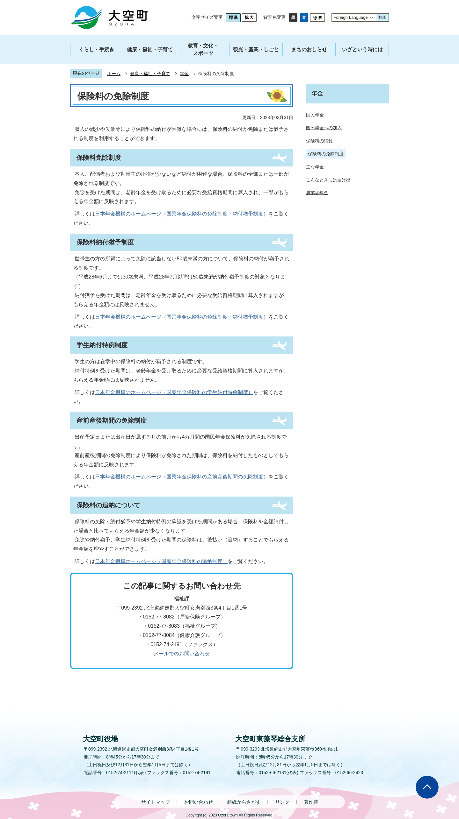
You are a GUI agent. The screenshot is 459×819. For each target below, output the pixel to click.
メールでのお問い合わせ (182, 653)
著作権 (311, 802)
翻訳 (382, 17)
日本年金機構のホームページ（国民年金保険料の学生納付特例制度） (174, 392)
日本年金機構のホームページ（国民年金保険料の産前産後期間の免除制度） (181, 476)
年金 (184, 73)
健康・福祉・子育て (150, 73)
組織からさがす (244, 802)
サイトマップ (155, 802)
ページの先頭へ (427, 787)
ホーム (113, 73)
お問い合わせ (198, 802)
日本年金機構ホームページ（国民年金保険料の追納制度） (161, 561)
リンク (282, 802)
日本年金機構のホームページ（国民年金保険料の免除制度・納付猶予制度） (181, 213)
